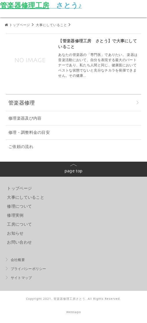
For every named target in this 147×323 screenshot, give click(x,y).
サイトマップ (21, 277)
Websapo (73, 312)
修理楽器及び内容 (24, 118)
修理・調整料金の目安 (29, 132)
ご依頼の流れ (20, 146)
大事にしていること (25, 197)
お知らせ (15, 233)
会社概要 (18, 259)
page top (73, 171)
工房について (19, 224)
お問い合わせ (19, 242)
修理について (19, 206)
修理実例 (15, 215)
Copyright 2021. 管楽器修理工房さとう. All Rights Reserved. (73, 299)
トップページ (19, 188)
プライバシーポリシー (28, 268)
